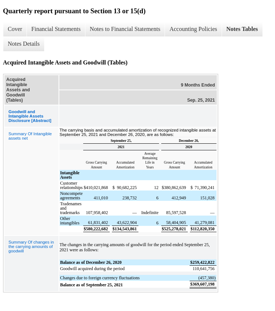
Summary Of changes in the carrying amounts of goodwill (31, 246)
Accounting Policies (193, 29)
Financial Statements (56, 29)
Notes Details (24, 44)
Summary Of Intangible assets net (30, 136)
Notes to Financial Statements (125, 29)
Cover (15, 29)
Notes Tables (242, 29)
